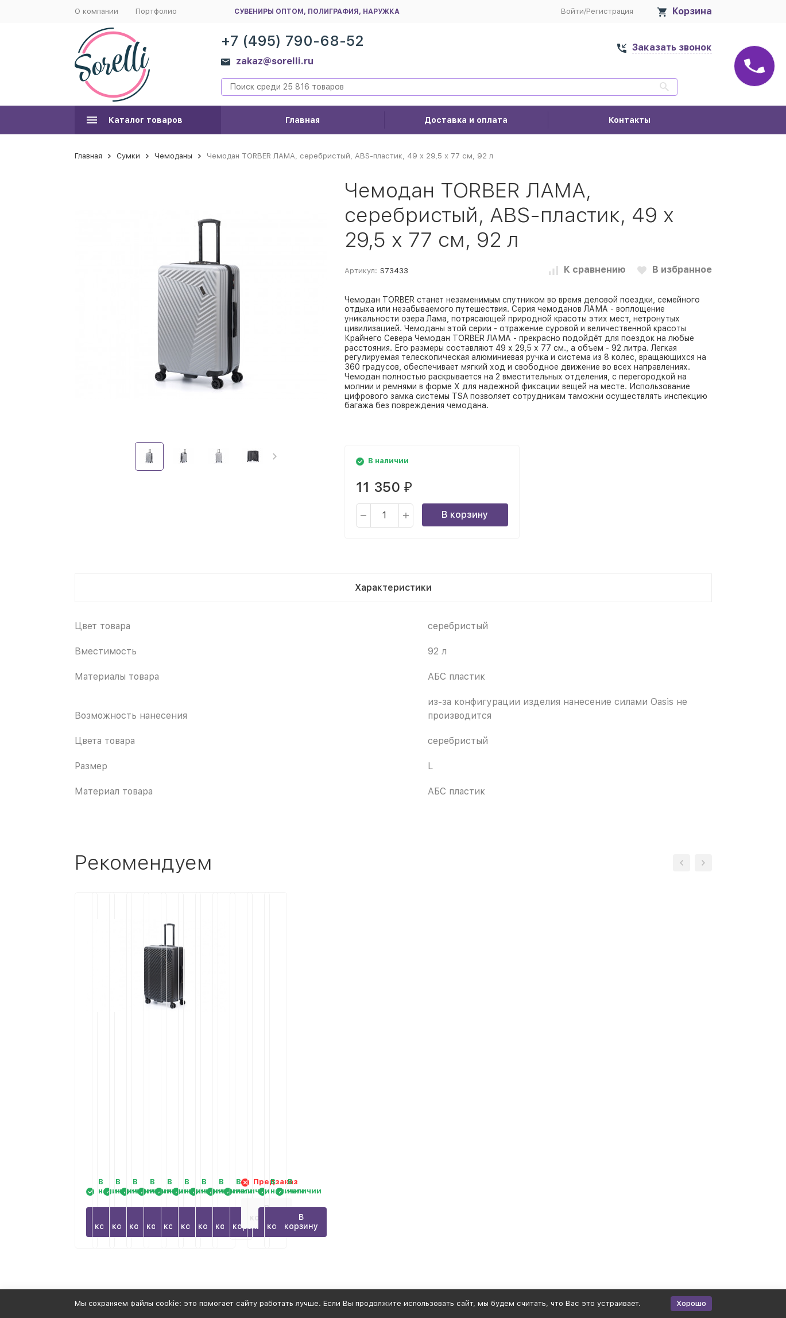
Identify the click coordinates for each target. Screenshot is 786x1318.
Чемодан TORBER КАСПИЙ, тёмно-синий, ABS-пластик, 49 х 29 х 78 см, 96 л (144, 1056)
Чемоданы (173, 156)
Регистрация (609, 11)
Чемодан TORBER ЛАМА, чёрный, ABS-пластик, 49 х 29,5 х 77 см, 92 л (305, 1056)
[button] (275, 456)
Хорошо (691, 1303)
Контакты (630, 120)
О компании (96, 11)
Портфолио (156, 11)
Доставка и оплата (466, 120)
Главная (302, 120)
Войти (572, 11)
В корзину (465, 514)
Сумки (128, 156)
